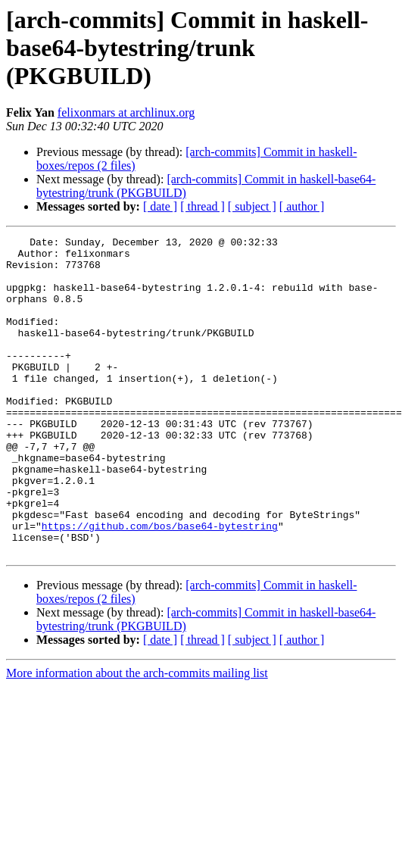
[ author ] (302, 206)
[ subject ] (252, 206)
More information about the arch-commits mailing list (137, 736)
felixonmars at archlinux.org (126, 112)
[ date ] (160, 206)
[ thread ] (202, 206)
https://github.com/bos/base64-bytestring (160, 585)
